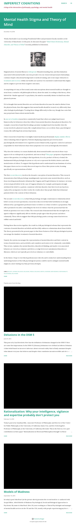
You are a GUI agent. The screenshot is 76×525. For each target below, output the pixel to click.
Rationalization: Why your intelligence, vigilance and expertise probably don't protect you (36, 413)
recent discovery (16, 175)
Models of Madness (17, 492)
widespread (32, 72)
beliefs (10, 271)
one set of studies (12, 119)
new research (55, 271)
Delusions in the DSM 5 (19, 335)
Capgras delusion (18, 271)
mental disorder (45, 271)
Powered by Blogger (38, 519)
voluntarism (7, 273)
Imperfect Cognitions (22, 3)
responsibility (63, 271)
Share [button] (5, 276)
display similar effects (62, 137)
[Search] (64, 3)
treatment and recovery (12, 81)
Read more (69, 355)
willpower (15, 273)
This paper (50, 154)
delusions (26, 271)
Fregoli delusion (35, 271)
